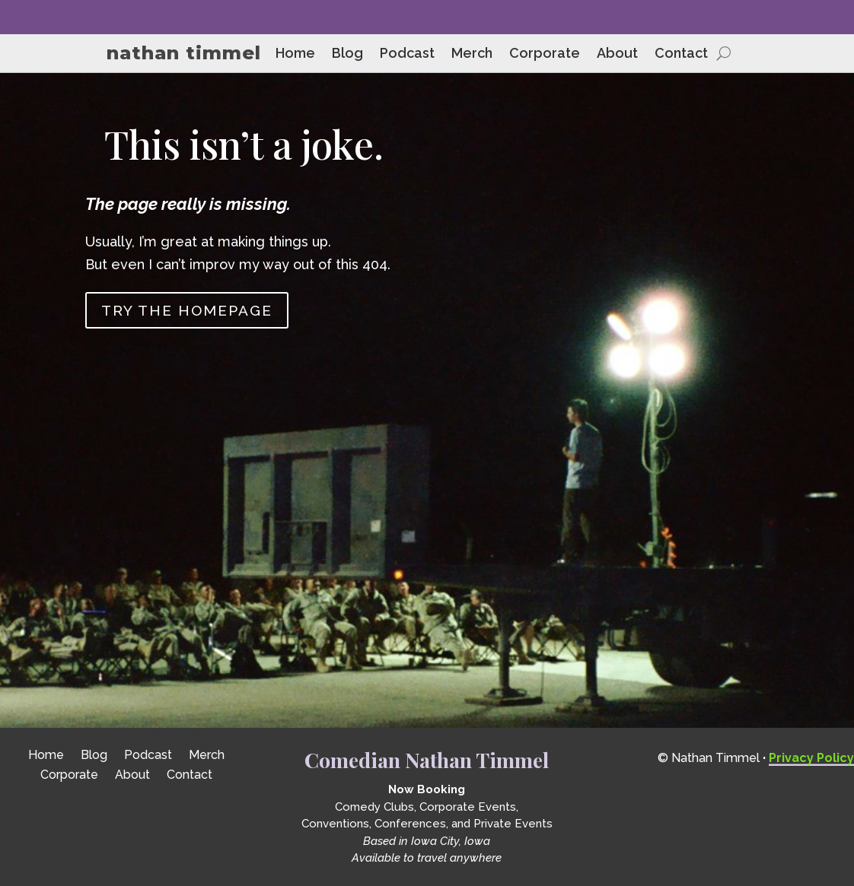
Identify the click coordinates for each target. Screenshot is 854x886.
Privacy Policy (811, 758)
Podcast (407, 54)
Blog (347, 54)
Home (295, 54)
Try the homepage (186, 310)
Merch (471, 54)
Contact (681, 54)
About (617, 54)
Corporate (544, 54)
